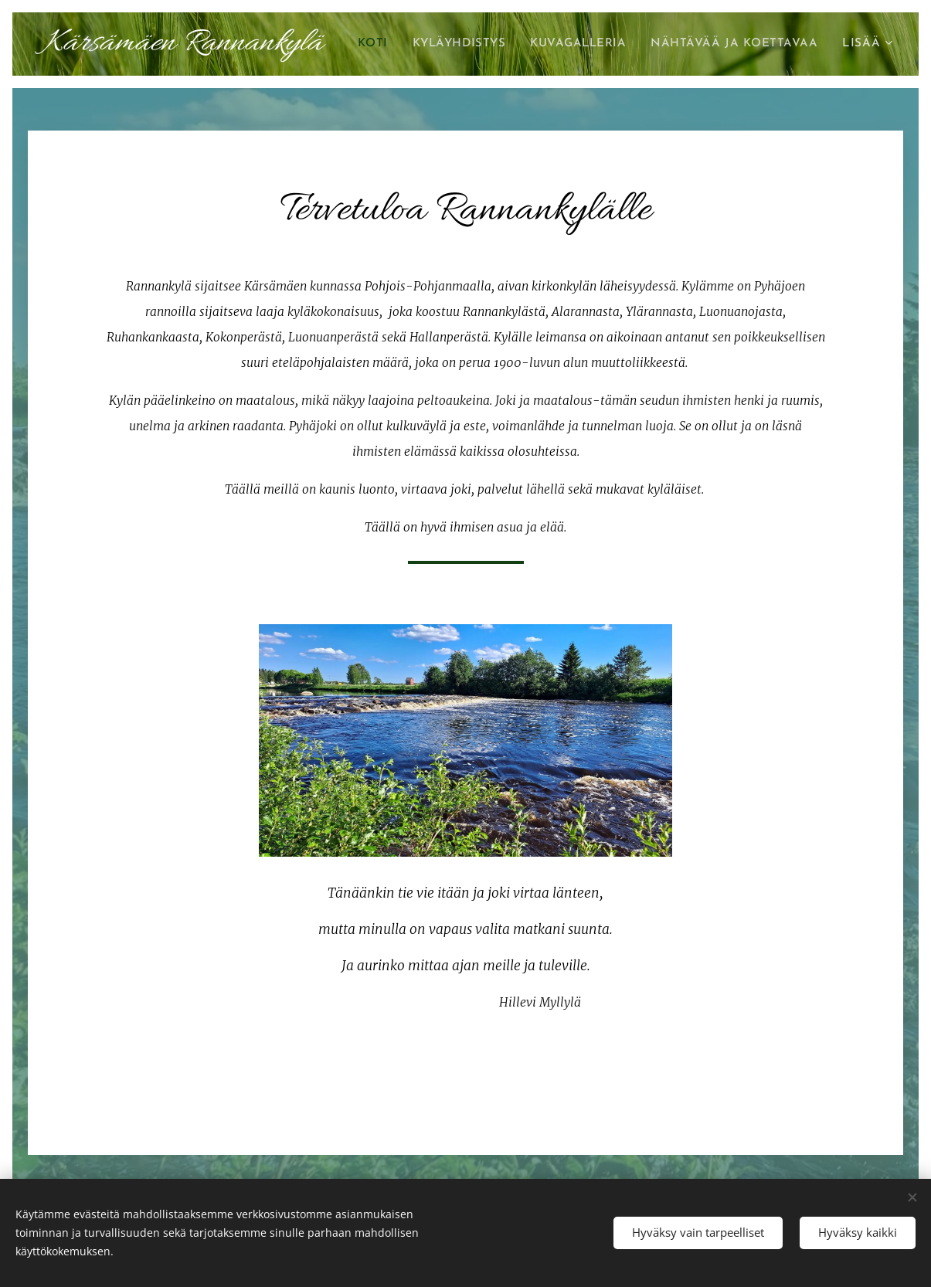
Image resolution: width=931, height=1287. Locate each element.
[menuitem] (551, 44)
